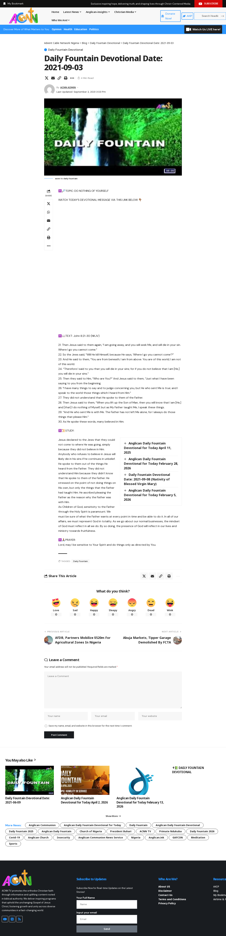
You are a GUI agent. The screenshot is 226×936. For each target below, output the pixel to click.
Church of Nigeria (91, 831)
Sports (13, 843)
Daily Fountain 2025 (21, 831)
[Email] (52, 78)
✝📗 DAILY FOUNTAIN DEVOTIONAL (188, 770)
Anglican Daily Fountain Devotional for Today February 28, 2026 (151, 463)
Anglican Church (38, 837)
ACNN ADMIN (68, 87)
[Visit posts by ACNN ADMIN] (49, 89)
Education (80, 29)
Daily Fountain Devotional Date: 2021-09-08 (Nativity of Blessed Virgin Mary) (147, 479)
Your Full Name (85, 897)
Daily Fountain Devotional (65, 49)
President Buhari (120, 831)
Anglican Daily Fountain (56, 831)
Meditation (198, 837)
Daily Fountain (80, 561)
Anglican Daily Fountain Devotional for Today (92, 825)
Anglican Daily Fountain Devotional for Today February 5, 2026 (150, 495)
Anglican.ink (156, 837)
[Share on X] (46, 78)
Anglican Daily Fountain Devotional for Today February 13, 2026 (140, 802)
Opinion (56, 29)
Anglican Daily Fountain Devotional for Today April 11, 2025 (147, 448)
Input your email (86, 912)
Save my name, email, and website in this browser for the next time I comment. (90, 725)
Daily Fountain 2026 (202, 831)
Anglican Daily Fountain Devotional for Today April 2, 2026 (84, 800)
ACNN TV (145, 831)
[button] (59, 78)
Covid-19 (14, 837)
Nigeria (135, 837)
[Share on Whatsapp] (48, 212)
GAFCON (178, 837)
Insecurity (63, 837)
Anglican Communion (42, 825)
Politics (94, 29)
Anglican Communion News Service (100, 837)
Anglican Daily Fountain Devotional (178, 825)
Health (68, 29)
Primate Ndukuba (170, 831)
